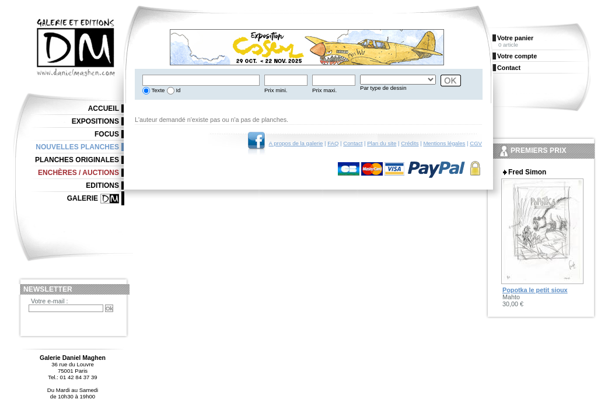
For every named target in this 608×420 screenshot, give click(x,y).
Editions (102, 185)
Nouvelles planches (77, 147)
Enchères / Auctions (78, 173)
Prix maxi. (324, 90)
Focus (107, 134)
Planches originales (77, 160)
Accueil (103, 108)
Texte (157, 90)
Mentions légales (444, 143)
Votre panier (515, 37)
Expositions (95, 121)
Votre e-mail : (49, 301)
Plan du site (381, 143)
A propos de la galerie (296, 143)
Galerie (82, 198)
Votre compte (517, 56)
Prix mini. (275, 90)
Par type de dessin (383, 88)
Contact (352, 143)
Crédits (409, 143)
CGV (476, 143)
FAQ (332, 143)
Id (177, 90)
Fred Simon (527, 172)
